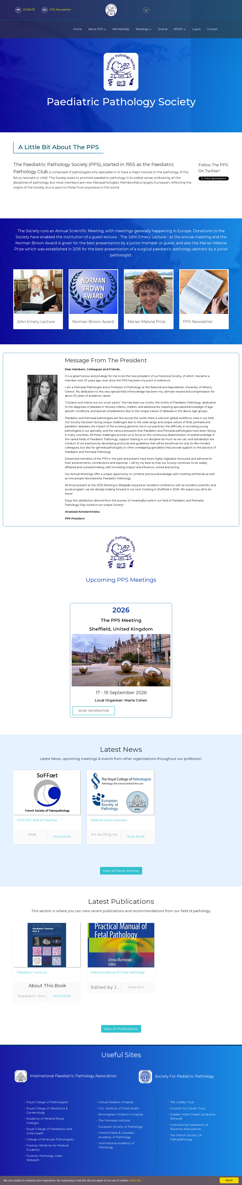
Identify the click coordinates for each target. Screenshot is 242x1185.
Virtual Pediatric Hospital (116, 1102)
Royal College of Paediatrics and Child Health (49, 1131)
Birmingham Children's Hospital (121, 1114)
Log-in (196, 29)
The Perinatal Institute (114, 1120)
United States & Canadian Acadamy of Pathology (116, 1135)
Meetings (143, 29)
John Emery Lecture (36, 321)
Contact (212, 29)
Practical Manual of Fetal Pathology (118, 972)
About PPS (97, 29)
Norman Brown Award (93, 321)
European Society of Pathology (121, 1126)
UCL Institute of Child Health (119, 1108)
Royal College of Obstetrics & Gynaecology (47, 1110)
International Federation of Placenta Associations (189, 1127)
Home (77, 29)
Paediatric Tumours (32, 972)
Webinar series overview (109, 820)
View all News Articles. (121, 871)
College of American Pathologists (50, 1139)
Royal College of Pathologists (47, 1102)
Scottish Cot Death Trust (187, 1108)
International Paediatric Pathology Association (66, 1076)
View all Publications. (121, 1029)
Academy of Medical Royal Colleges (45, 1120)
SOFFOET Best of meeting (37, 820)
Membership (121, 29)
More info (135, 1180)
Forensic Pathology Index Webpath (44, 1158)
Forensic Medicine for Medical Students (47, 1147)
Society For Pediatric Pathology (176, 1076)
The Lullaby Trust (182, 1102)
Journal (162, 29)
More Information (94, 711)
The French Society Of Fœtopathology (186, 1137)
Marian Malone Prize (146, 321)
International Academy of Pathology (116, 1145)
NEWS (180, 29)
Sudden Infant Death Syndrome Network (192, 1116)
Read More (62, 836)
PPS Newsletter (198, 321)
